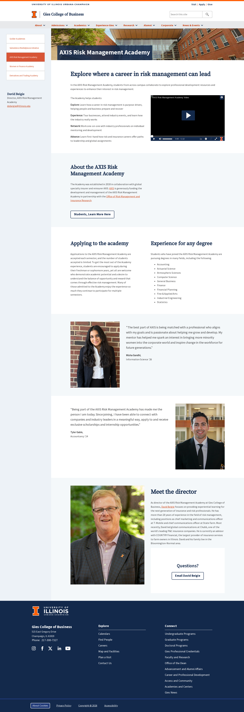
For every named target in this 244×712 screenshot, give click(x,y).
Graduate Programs (176, 640)
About (38, 25)
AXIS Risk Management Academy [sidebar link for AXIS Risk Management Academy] (23, 57)
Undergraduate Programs (180, 634)
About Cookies (40, 705)
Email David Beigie (187, 576)
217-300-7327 (49, 640)
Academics (80, 25)
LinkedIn (59, 648)
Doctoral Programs (176, 646)
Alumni (148, 25)
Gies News (171, 693)
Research (129, 25)
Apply (202, 4)
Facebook (42, 648)
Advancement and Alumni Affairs (184, 669)
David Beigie (167, 506)
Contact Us (105, 663)
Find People (105, 640)
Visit (193, 4)
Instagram (34, 648)
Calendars (104, 634)
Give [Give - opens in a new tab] (210, 4)
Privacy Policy (63, 705)
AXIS (111, 188)
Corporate (167, 25)
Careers (102, 646)
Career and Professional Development (187, 675)
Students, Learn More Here (92, 214)
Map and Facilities (108, 651)
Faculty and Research (177, 657)
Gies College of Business (63, 14)
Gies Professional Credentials (182, 651)
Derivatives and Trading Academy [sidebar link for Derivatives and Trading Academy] (24, 75)
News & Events (191, 25)
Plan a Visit (104, 657)
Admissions (58, 25)
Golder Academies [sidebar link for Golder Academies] (17, 38)
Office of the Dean (175, 663)
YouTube (68, 648)
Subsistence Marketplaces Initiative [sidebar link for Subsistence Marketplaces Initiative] (24, 48)
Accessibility (111, 705)
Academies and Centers (179, 687)
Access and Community (178, 681)
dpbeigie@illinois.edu (18, 106)
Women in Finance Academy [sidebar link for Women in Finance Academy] (22, 66)
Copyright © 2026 (87, 705)
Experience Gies (105, 25)
